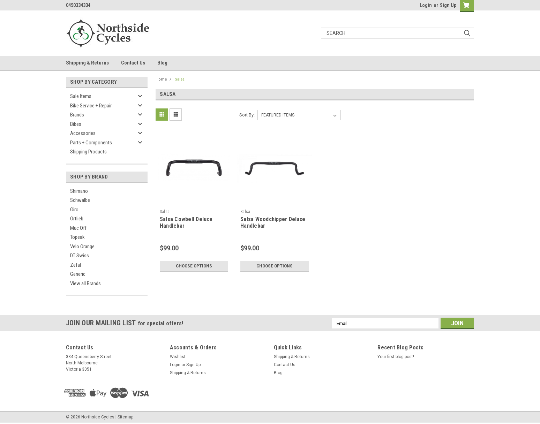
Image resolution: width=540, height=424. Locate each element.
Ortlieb (76, 218)
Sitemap (125, 417)
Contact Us (133, 63)
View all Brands (85, 283)
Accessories (83, 133)
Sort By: (247, 115)
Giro (74, 209)
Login (426, 5)
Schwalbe (80, 200)
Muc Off (78, 228)
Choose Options (194, 266)
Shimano (79, 191)
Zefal (75, 265)
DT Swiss (79, 255)
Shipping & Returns (87, 63)
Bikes (75, 124)
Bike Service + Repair (91, 106)
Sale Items (80, 96)
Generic (77, 274)
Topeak (77, 237)
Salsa (180, 79)
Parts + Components (91, 142)
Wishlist (178, 356)
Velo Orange (82, 246)
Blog (162, 63)
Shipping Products (88, 152)
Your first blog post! (395, 356)
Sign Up (448, 5)
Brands (77, 115)
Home (161, 79)
